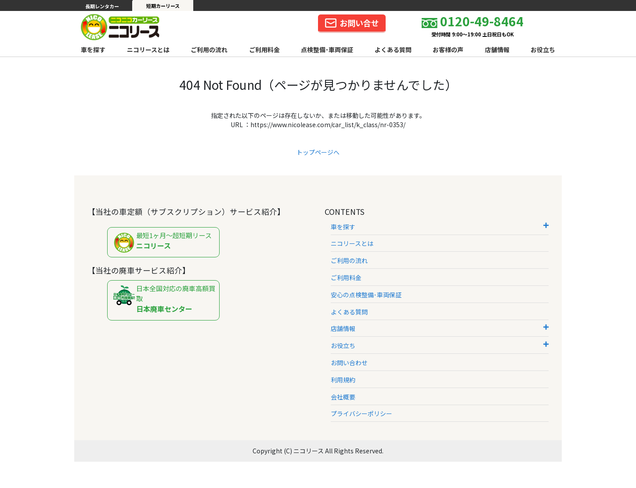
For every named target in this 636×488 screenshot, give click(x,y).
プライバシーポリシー (361, 413)
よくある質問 (393, 49)
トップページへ (318, 152)
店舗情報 (497, 49)
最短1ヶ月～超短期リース (165, 243)
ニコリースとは (148, 49)
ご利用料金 (264, 49)
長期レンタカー (102, 6)
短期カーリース (163, 5)
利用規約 (343, 379)
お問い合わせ (349, 362)
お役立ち (543, 49)
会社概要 (343, 396)
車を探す (93, 49)
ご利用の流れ (209, 49)
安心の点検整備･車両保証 (366, 294)
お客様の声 (448, 49)
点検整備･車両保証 (327, 49)
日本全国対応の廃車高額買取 (165, 299)
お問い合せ (352, 22)
